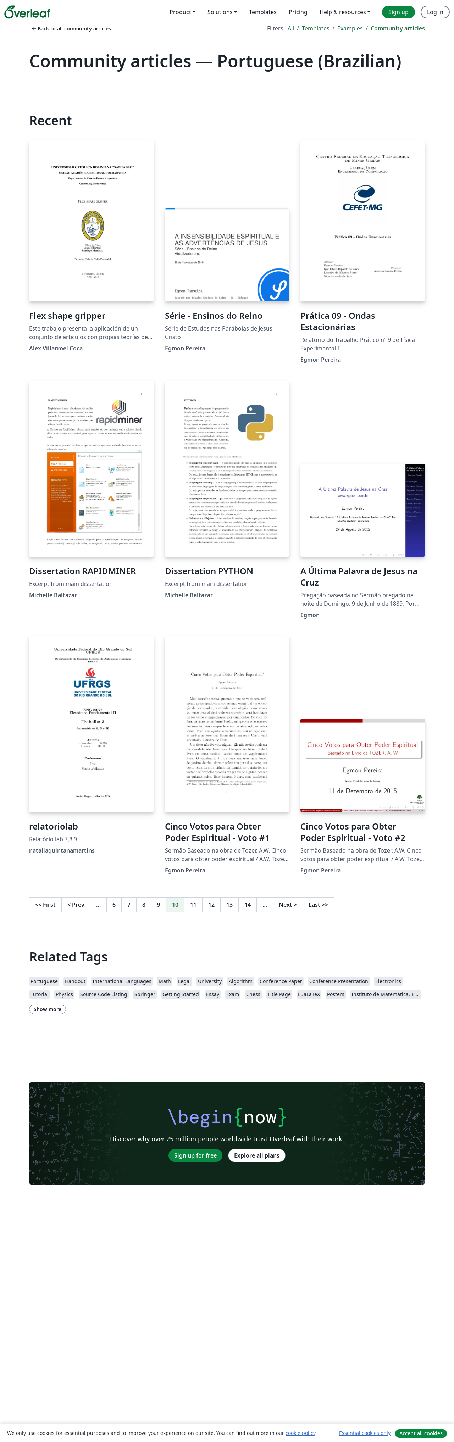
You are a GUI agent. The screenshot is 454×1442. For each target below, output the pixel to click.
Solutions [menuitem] (220, 12)
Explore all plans (256, 1155)
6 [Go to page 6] (114, 905)
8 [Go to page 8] (143, 905)
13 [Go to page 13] (229, 905)
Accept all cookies (421, 1433)
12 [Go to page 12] (211, 905)
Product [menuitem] (180, 12)
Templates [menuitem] (263, 12)
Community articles (398, 28)
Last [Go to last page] (318, 905)
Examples (350, 28)
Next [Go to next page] (288, 905)
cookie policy (300, 1433)
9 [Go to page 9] (158, 905)
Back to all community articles (71, 28)
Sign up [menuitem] (398, 12)
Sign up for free (195, 1155)
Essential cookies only (365, 1433)
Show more (47, 1009)
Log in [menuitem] (435, 12)
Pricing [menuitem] (298, 12)
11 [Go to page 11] (193, 905)
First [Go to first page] (45, 905)
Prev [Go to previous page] (75, 905)
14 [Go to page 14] (247, 905)
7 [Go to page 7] (129, 905)
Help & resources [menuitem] (343, 12)
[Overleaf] (27, 12)
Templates (316, 28)
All (291, 28)
